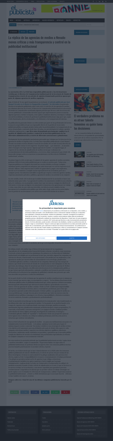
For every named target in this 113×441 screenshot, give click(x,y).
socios (41, 211)
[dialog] (57, 220)
